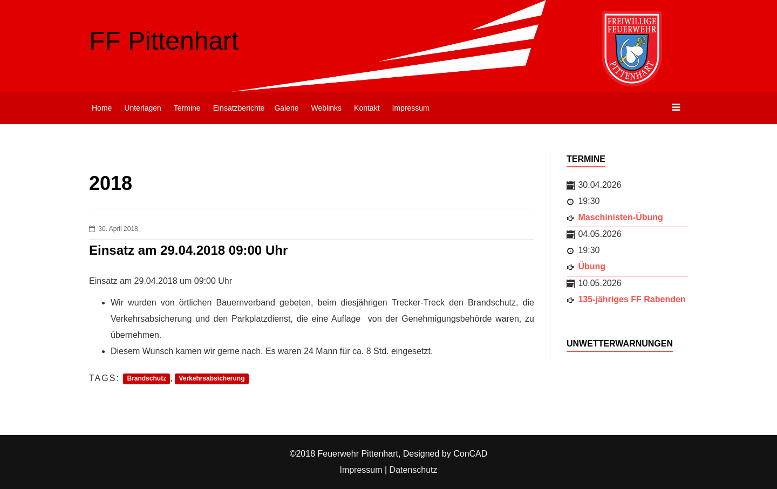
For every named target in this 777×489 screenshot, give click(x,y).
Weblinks (326, 108)
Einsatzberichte (239, 108)
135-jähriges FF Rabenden (631, 299)
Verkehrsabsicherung (211, 379)
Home (102, 108)
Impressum (411, 108)
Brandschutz (146, 379)
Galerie (286, 108)
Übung (591, 266)
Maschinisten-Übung (620, 217)
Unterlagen (142, 108)
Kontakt (366, 108)
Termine (187, 108)
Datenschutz (414, 469)
